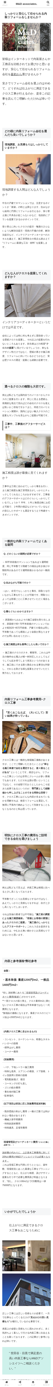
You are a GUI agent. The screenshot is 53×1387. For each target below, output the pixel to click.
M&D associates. (26, 3)
